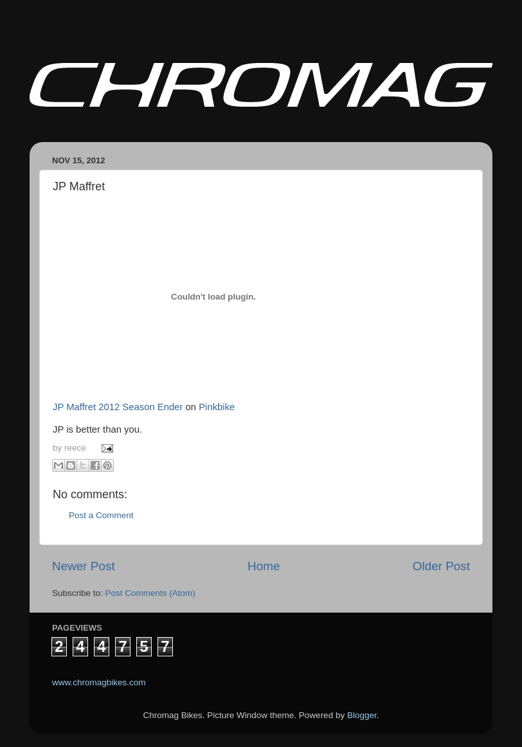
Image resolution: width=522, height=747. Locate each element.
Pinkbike (217, 407)
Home (264, 566)
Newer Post (83, 566)
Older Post (441, 566)
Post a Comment (101, 515)
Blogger (362, 715)
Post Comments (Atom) (150, 593)
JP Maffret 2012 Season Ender (118, 407)
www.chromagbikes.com (99, 682)
